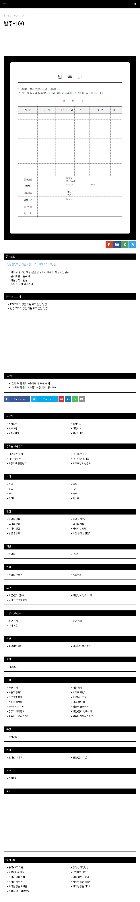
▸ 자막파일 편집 (78, 528)
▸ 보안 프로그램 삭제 (17, 600)
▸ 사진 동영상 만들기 (81, 533)
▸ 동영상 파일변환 (80, 867)
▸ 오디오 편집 (13, 523)
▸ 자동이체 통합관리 (17, 463)
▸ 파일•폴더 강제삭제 (81, 711)
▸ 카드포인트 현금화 (81, 463)
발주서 (26, 276)
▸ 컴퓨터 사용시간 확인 (82, 716)
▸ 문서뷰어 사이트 (80, 872)
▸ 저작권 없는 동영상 (81, 881)
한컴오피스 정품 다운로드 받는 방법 (29, 308)
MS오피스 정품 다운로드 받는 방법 (28, 304)
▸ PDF (74, 489)
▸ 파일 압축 (76, 687)
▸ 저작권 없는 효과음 (17, 886)
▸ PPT (9, 493)
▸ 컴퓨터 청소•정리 (80, 706)
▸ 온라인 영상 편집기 (17, 877)
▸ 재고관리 (12, 667)
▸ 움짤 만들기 (13, 533)
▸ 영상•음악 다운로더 (81, 757)
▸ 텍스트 (75, 498)
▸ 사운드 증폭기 (14, 692)
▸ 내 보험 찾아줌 (15, 458)
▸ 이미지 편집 (13, 528)
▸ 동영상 (11, 554)
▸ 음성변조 (76, 574)
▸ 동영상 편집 (13, 519)
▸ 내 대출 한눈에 (79, 454)
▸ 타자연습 (12, 737)
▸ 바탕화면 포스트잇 (81, 646)
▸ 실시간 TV (77, 433)
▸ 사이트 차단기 (78, 692)
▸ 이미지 (11, 498)
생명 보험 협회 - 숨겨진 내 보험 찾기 (31, 383)
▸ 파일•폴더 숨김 (79, 702)
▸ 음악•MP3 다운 (15, 867)
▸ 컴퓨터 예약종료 (15, 711)
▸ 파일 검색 (12, 687)
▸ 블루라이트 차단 (15, 706)
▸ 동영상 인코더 (14, 574)
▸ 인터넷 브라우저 (15, 757)
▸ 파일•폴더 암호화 (16, 595)
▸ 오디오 (75, 554)
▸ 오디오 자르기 (78, 523)
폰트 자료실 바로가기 (22, 284)
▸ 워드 (10, 489)
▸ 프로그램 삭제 (14, 697)
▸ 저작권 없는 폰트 (16, 881)
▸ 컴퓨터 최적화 (14, 702)
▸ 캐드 (74, 493)
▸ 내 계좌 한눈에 (15, 454)
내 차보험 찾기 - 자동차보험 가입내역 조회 (34, 387)
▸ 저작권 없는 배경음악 (18, 891)
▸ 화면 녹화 (76, 621)
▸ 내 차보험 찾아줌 (80, 458)
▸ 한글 (10, 484)
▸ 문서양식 (12, 423)
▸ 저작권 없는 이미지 (81, 886)
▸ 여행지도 (76, 428)
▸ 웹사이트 (76, 423)
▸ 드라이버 (12, 778)
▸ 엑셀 (74, 484)
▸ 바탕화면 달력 (14, 646)
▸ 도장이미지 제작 (15, 872)
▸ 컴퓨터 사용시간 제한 (18, 716)
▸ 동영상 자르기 (78, 519)
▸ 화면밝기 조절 (78, 697)
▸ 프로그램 (12, 428)
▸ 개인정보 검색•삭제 (81, 595)
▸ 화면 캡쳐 (12, 621)
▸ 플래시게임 (13, 433)
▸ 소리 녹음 (12, 625)
